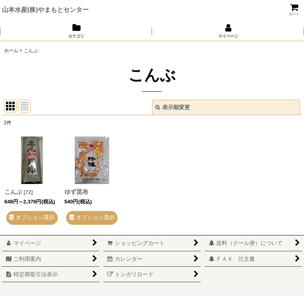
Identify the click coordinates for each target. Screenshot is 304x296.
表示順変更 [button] (172, 107)
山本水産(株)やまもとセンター (45, 9)
